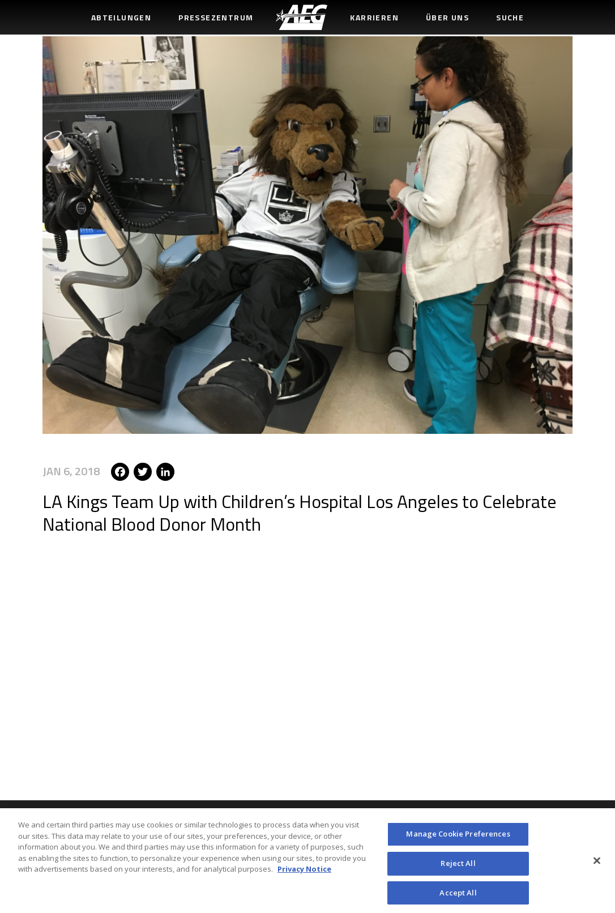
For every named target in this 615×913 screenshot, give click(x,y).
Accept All (457, 896)
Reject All (458, 866)
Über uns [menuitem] (447, 17)
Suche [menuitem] (510, 17)
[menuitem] (301, 17)
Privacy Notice (304, 873)
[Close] (596, 864)
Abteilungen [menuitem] (121, 17)
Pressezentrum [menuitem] (215, 17)
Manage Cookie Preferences (458, 838)
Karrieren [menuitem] (374, 17)
